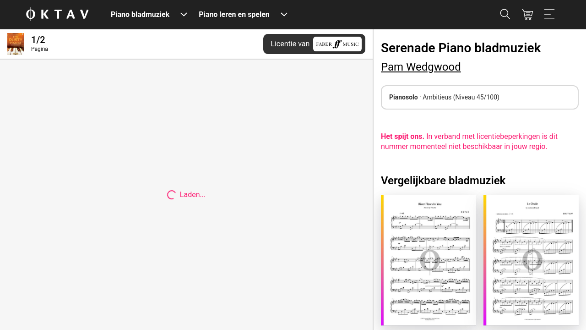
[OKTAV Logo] (57, 15)
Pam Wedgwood (421, 66)
